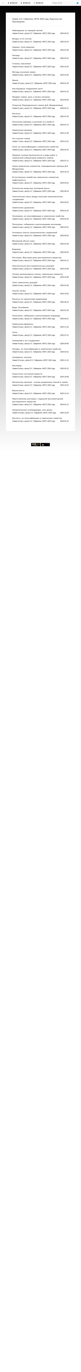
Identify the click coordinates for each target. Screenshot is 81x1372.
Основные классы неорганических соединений (34, 233)
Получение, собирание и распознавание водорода (36, 316)
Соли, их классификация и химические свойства (35, 147)
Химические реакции (22, 130)
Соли (14, 332)
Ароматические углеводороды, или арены (32, 410)
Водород (16, 249)
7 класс (39, 3)
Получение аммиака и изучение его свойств (33, 122)
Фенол (15, 80)
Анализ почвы (19, 291)
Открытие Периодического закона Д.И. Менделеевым (37, 105)
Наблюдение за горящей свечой (27, 30)
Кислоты (16, 114)
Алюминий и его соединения (26, 341)
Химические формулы (22, 324)
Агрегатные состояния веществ (27, 374)
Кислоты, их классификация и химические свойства (37, 418)
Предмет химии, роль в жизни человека (31, 97)
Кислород (17, 366)
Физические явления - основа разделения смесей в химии (40, 382)
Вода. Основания (20, 307)
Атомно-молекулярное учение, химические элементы (37, 274)
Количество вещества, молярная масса (31, 188)
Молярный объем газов (23, 241)
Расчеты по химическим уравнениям (29, 299)
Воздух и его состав (22, 39)
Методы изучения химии (24, 72)
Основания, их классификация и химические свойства (38, 216)
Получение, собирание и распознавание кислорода (36, 224)
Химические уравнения (23, 208)
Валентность (18, 390)
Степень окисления (21, 64)
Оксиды (16, 55)
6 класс (26, 3)
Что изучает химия (21, 138)
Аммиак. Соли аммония (23, 47)
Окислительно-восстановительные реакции (33, 266)
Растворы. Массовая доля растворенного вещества (37, 258)
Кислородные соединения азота (27, 89)
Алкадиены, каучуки (22, 357)
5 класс (13, 3)
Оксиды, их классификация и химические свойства (36, 349)
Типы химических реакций (24, 282)
